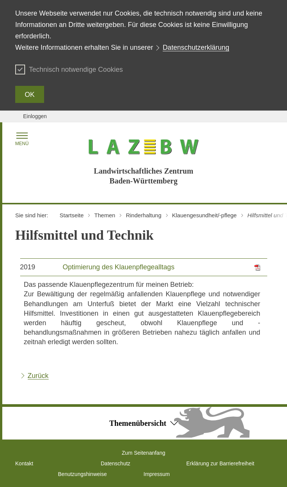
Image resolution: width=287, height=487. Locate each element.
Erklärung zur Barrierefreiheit (220, 463)
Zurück (38, 375)
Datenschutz (115, 463)
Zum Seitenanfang (143, 453)
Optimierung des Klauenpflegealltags (118, 267)
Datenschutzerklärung (196, 47)
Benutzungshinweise (82, 474)
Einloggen (35, 116)
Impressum (157, 474)
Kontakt (24, 463)
